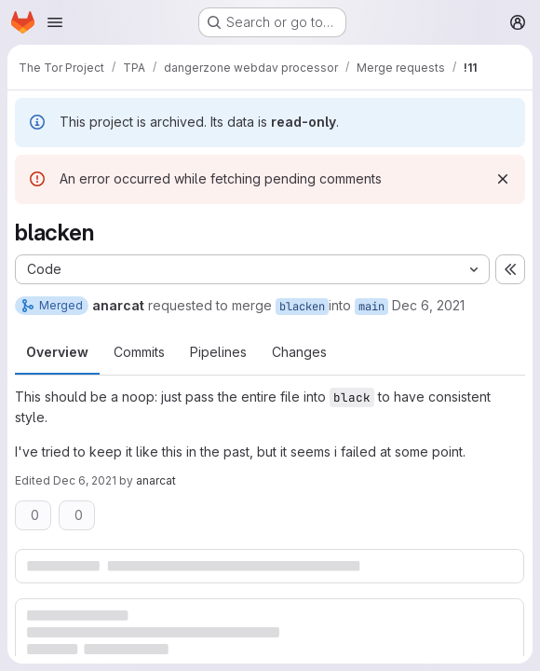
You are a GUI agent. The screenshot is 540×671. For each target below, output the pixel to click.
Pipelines (218, 352)
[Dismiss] (503, 179)
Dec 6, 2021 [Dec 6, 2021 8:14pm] (428, 305)
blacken (302, 306)
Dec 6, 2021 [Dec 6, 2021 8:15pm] (84, 480)
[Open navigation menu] (55, 22)
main (371, 306)
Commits (139, 352)
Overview (57, 352)
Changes (299, 352)
